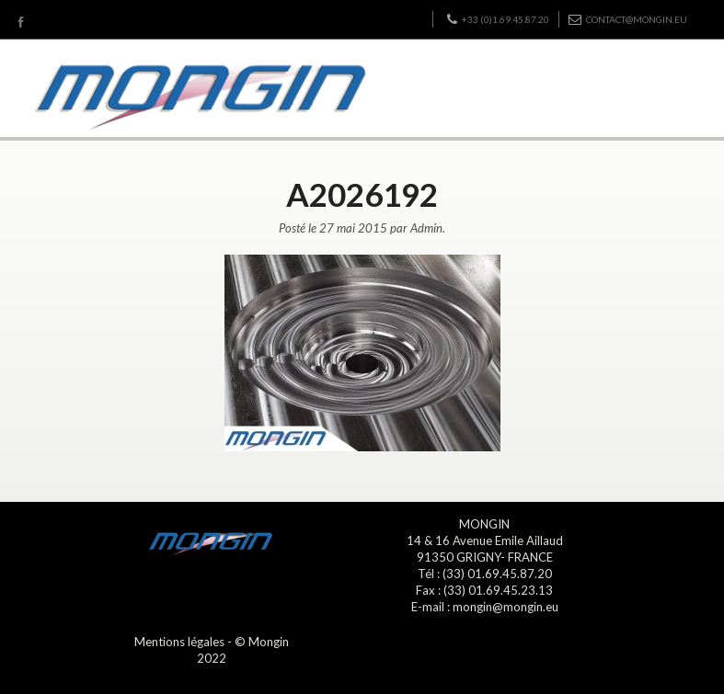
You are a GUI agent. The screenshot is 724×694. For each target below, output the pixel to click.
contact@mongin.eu (628, 19)
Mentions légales (179, 641)
